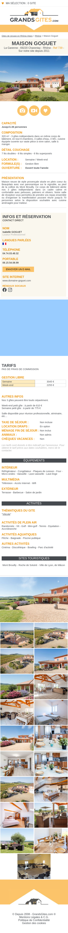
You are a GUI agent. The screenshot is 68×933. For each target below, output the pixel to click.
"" (6, 514)
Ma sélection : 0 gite (21, 3)
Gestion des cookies (34, 923)
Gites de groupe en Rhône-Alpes (17, 36)
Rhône (38, 36)
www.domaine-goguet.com (16, 280)
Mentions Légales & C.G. (34, 917)
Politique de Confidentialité (34, 920)
